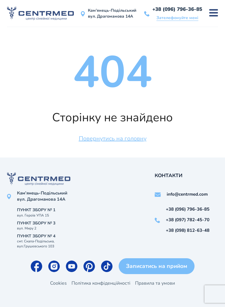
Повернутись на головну (112, 138)
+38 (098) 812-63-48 (187, 230)
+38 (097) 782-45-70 (187, 220)
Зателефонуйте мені (177, 18)
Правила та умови (155, 283)
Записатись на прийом (156, 266)
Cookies (58, 283)
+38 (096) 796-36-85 (177, 9)
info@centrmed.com (187, 194)
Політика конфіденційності (100, 283)
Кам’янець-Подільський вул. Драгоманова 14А (112, 13)
